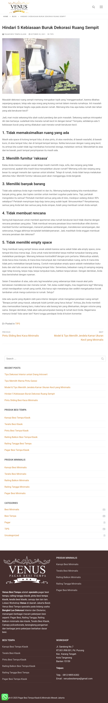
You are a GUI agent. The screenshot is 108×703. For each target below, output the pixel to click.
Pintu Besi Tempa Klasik (16, 430)
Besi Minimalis (11, 509)
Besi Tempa (10, 516)
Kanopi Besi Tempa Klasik (17, 417)
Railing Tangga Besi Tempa (18, 443)
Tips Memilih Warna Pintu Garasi (20, 381)
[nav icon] (101, 7)
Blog (14, 16)
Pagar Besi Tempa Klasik (14, 34)
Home (5, 16)
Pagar (7, 522)
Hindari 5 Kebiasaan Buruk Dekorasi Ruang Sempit (29, 393)
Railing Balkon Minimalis (16, 480)
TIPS (51, 34)
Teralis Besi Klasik (13, 424)
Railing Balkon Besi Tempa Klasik (21, 437)
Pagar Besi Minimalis (15, 493)
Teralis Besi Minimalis (15, 474)
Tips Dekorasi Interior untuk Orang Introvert (26, 374)
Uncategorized (11, 535)
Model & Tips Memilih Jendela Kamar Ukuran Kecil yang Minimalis (37, 387)
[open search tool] (93, 7)
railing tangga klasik (19, 595)
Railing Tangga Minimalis (17, 487)
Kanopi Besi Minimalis (15, 467)
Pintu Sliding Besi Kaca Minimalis (21, 400)
